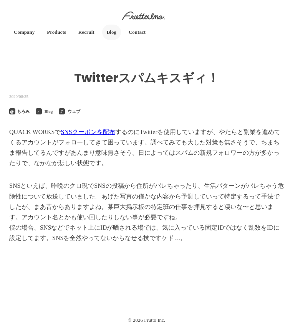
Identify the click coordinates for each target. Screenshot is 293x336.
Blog (111, 32)
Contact (137, 32)
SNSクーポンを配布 (88, 132)
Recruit (86, 32)
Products (56, 32)
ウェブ (74, 111)
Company (24, 32)
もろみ (23, 111)
